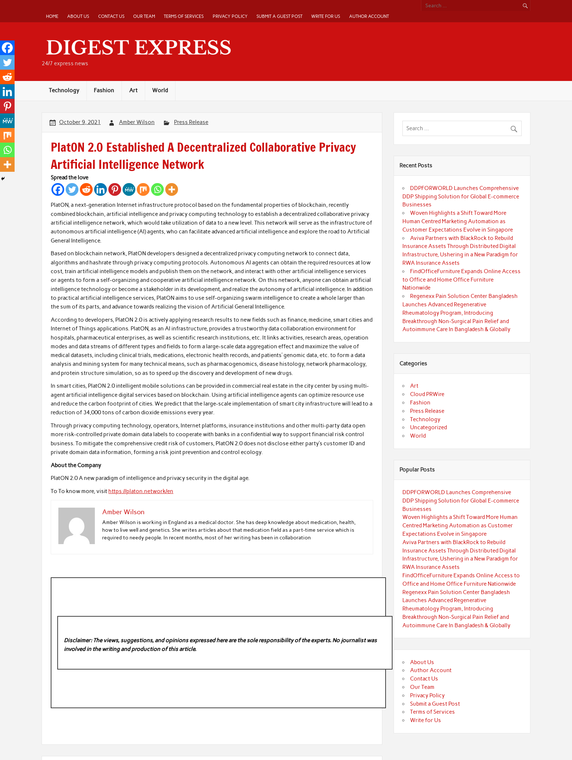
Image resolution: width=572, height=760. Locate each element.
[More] (171, 189)
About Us (78, 16)
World (160, 90)
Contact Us (111, 16)
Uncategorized (428, 427)
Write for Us (325, 16)
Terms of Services (184, 16)
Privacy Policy (230, 16)
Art (133, 90)
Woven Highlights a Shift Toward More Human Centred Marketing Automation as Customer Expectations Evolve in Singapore (457, 221)
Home (52, 16)
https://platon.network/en (140, 491)
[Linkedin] (100, 189)
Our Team (144, 16)
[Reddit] (86, 189)
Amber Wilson (137, 122)
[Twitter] (72, 189)
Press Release (191, 122)
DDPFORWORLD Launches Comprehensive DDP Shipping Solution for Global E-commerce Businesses (460, 196)
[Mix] (143, 189)
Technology (64, 90)
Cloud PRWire (427, 394)
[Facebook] (57, 189)
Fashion (104, 90)
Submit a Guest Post (279, 16)
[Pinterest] (114, 189)
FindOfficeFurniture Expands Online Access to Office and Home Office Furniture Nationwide (461, 279)
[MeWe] (129, 189)
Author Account (369, 16)
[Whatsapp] (157, 189)
